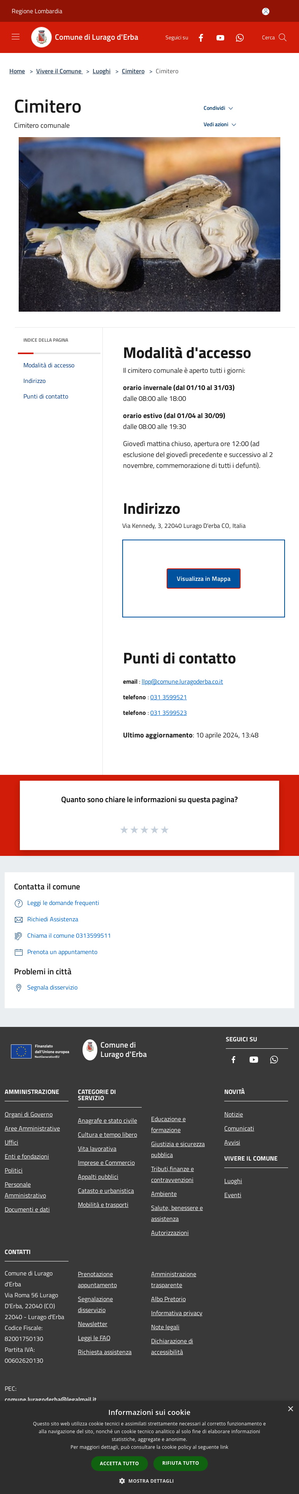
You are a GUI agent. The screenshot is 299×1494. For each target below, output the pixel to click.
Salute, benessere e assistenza (177, 1213)
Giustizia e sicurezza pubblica (178, 1149)
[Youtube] (217, 37)
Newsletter (92, 1323)
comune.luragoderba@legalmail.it (51, 1399)
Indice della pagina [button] (45, 340)
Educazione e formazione (168, 1124)
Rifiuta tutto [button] (180, 1463)
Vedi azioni (221, 124)
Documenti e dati (27, 1209)
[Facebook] (198, 37)
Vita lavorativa (97, 1148)
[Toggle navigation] (15, 36)
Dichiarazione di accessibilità (172, 1346)
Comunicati (239, 1128)
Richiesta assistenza (105, 1351)
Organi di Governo (29, 1114)
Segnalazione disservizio (95, 1304)
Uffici (11, 1142)
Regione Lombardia (37, 11)
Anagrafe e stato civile (107, 1120)
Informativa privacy (176, 1313)
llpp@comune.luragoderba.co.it (182, 681)
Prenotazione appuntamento (97, 1279)
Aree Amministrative (32, 1128)
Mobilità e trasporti (103, 1204)
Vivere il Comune (59, 71)
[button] (149, 1481)
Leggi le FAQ (94, 1337)
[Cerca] (282, 37)
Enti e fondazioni (27, 1156)
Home (17, 71)
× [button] (290, 1409)
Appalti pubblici (98, 1176)
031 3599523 (168, 712)
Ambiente (164, 1193)
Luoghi (102, 71)
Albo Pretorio (168, 1299)
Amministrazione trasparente (173, 1279)
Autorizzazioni (170, 1232)
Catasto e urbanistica (106, 1190)
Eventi (232, 1194)
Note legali (165, 1327)
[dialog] (149, 1447)
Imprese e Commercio (106, 1162)
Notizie (233, 1114)
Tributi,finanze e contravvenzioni (172, 1174)
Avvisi (232, 1142)
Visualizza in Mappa (203, 578)
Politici (14, 1170)
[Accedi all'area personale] (265, 11)
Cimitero (133, 71)
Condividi (220, 108)
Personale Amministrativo (25, 1190)
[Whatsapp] (236, 37)
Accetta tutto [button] (119, 1463)
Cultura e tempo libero (107, 1134)
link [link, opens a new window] (224, 1447)
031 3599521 (168, 697)
